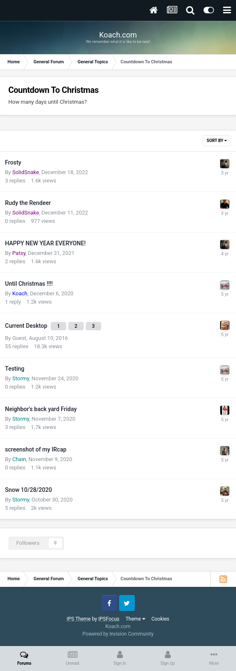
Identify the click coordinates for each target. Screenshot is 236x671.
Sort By (217, 140)
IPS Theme (79, 619)
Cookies (160, 619)
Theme (135, 619)
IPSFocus (108, 619)
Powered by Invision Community (118, 634)
